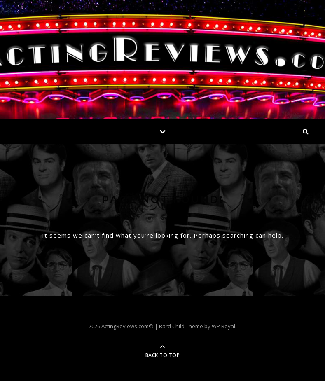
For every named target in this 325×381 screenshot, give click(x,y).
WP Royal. (224, 326)
